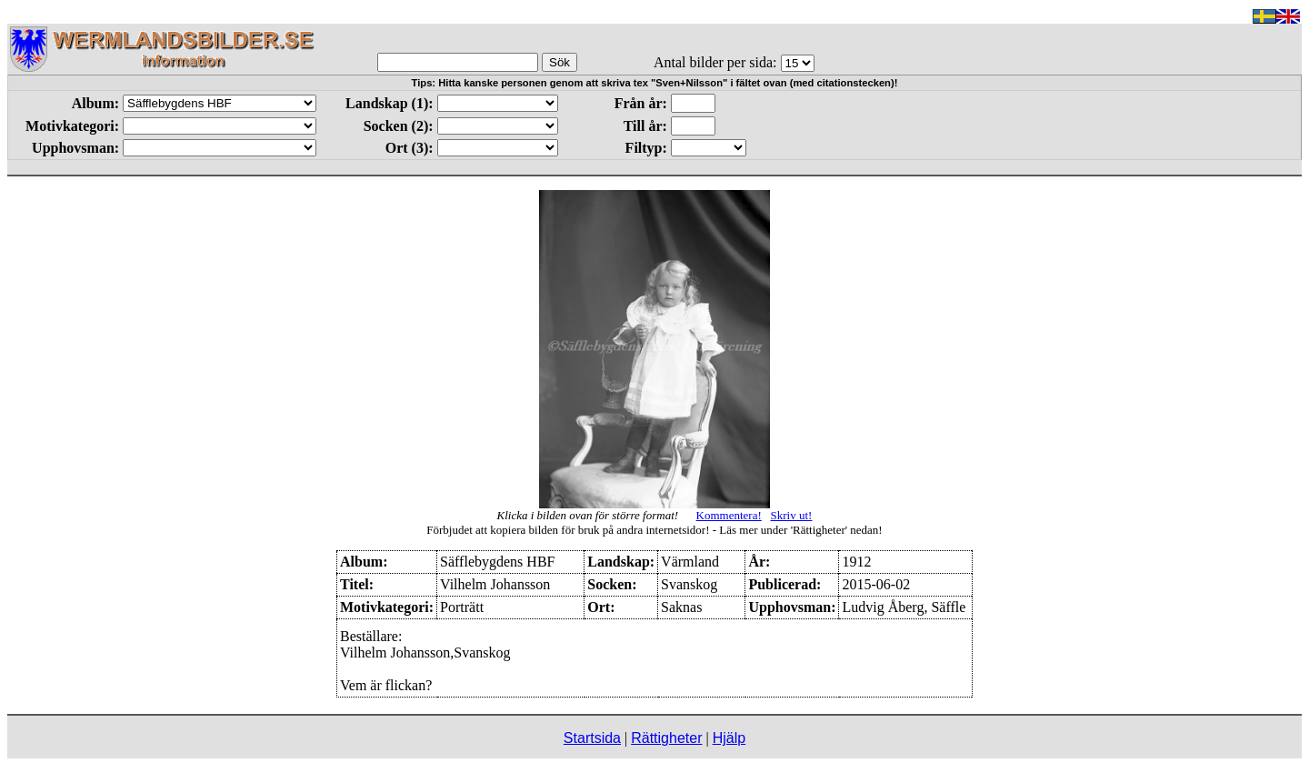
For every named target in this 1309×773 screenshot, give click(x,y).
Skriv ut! (792, 515)
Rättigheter (666, 738)
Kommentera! (729, 515)
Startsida (592, 738)
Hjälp (729, 738)
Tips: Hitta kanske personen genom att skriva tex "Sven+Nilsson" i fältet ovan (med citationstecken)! (655, 82)
